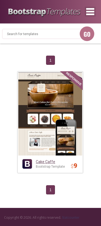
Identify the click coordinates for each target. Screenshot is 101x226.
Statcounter (70, 217)
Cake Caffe (45, 162)
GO (86, 34)
